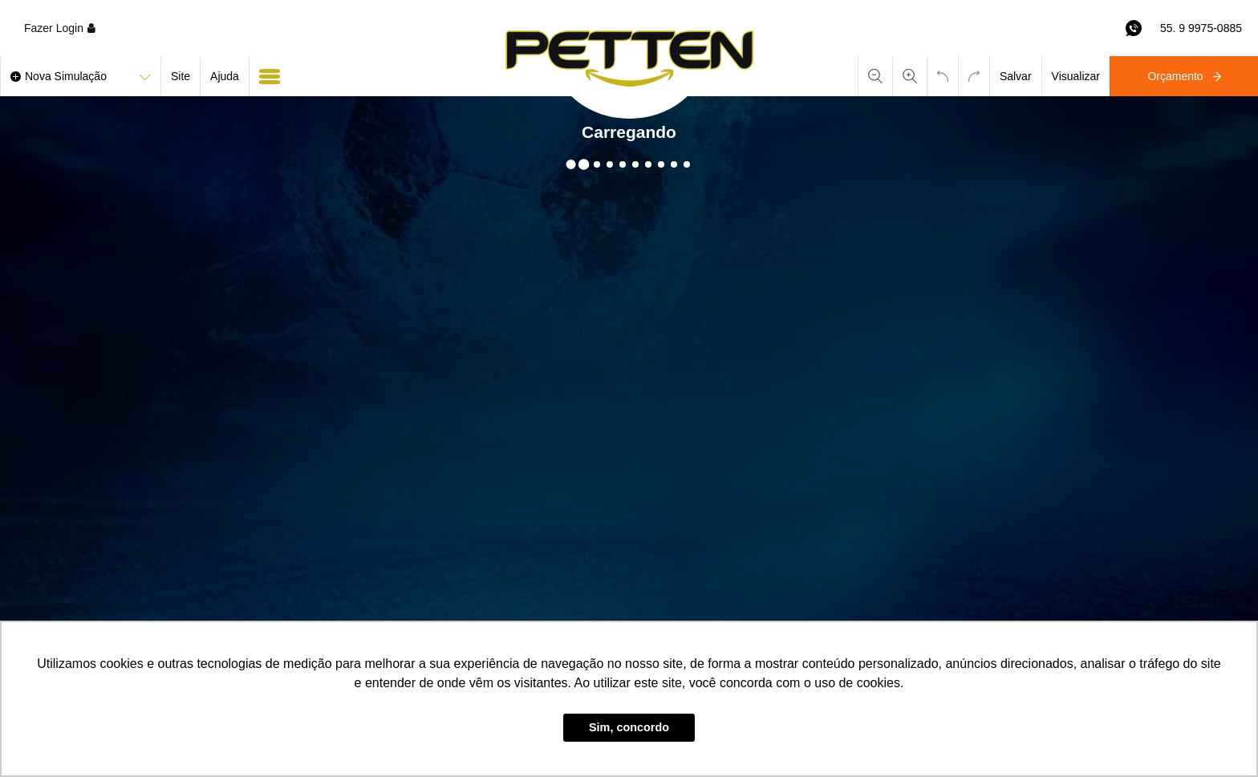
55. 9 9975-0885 (1201, 28)
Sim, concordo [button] (629, 727)
